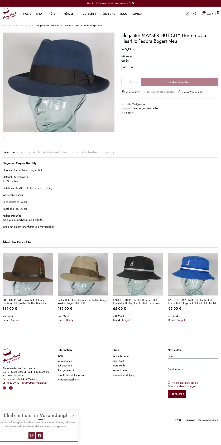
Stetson (15, 334)
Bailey (69, 334)
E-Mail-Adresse (175, 383)
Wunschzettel (120, 385)
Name (171, 370)
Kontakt (138, 14)
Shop (39, 14)
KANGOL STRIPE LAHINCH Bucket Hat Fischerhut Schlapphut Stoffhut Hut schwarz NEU (137, 316)
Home (27, 14)
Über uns (109, 14)
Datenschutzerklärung (208, 434)
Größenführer (130, 92)
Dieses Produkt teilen (190, 92)
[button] (158, 92)
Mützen (69, 14)
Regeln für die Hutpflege (71, 389)
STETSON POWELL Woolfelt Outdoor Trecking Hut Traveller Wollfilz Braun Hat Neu (25, 316)
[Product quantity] (130, 82)
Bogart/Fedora (27, 25)
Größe (125, 61)
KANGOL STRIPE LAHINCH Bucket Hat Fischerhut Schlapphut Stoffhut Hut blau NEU (193, 316)
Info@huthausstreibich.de (34, 397)
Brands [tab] (109, 166)
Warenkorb (119, 380)
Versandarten (65, 375)
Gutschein (90, 14)
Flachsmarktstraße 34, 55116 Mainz (20, 393)
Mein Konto (119, 375)
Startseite (7, 25)
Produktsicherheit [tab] (85, 166)
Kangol (126, 334)
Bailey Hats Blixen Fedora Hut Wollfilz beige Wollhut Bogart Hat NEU (82, 316)
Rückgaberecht (66, 385)
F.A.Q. (178, 434)
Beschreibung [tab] (13, 166)
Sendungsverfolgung (124, 389)
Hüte (52, 14)
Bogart (129, 112)
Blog (123, 14)
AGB (60, 371)
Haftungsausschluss (68, 394)
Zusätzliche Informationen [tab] (48, 166)
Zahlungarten (65, 380)
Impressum (190, 434)
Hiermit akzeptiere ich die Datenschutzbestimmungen (183, 398)
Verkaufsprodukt (122, 371)
